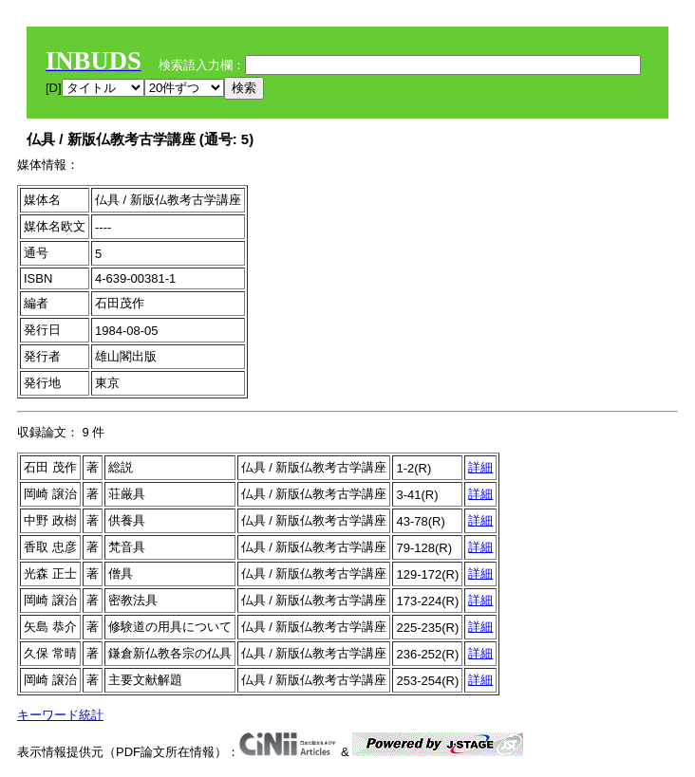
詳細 (480, 467)
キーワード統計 (60, 715)
